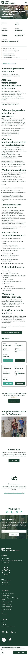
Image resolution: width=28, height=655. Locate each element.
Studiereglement (5, 595)
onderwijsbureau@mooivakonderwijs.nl (14, 493)
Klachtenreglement (6, 606)
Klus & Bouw (4, 582)
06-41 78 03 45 (5, 558)
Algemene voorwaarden (7, 593)
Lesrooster (8, 360)
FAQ (2, 611)
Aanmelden (20, 360)
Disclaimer (4, 614)
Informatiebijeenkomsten (8, 627)
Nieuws (3, 622)
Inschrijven (14, 401)
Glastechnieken (5, 585)
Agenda (3, 624)
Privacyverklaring (6, 609)
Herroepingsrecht (6, 604)
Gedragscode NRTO (6, 602)
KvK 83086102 (5, 563)
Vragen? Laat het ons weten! (12, 332)
